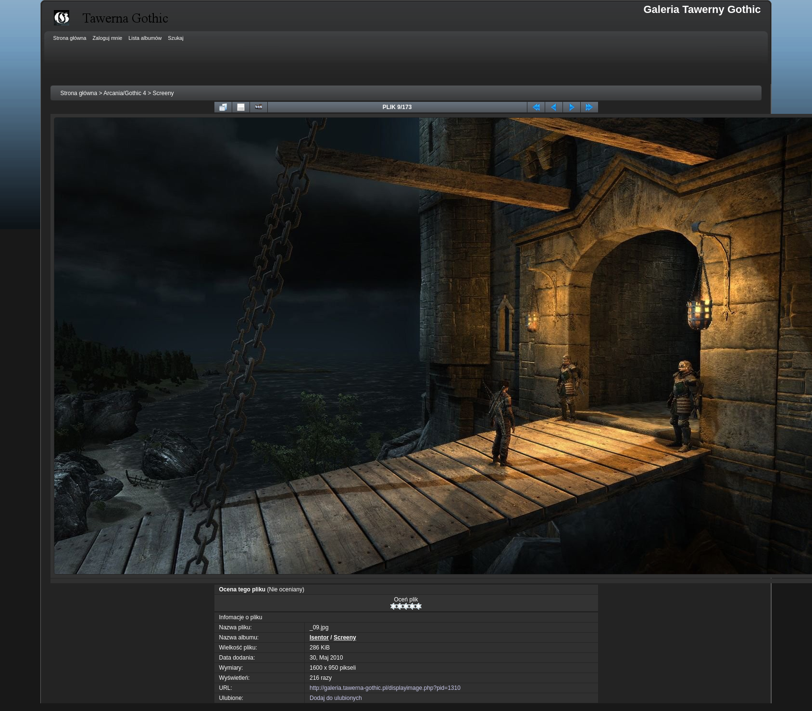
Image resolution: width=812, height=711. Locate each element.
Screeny (163, 93)
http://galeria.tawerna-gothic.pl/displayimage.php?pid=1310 (385, 688)
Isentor (319, 637)
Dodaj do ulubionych (336, 698)
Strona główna (78, 93)
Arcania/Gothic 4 (124, 93)
